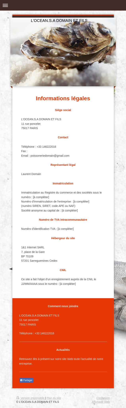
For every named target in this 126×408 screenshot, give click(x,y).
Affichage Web (101, 401)
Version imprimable (30, 398)
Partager (26, 380)
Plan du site (54, 398)
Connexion (103, 398)
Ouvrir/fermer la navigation (63, 5)
